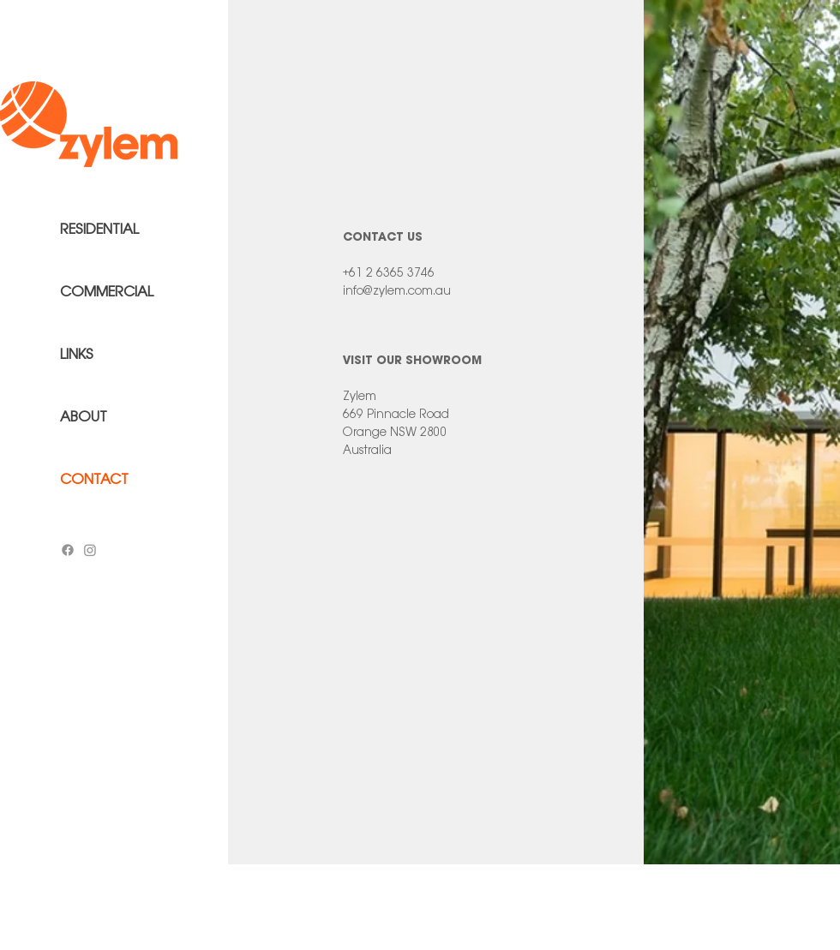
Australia (367, 449)
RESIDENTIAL (99, 229)
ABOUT (83, 417)
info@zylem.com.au (397, 290)
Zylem (359, 395)
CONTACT (94, 479)
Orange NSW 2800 (395, 431)
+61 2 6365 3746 (389, 272)
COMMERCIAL (106, 292)
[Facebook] (67, 550)
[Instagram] (90, 550)
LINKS (76, 354)
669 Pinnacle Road (396, 413)
